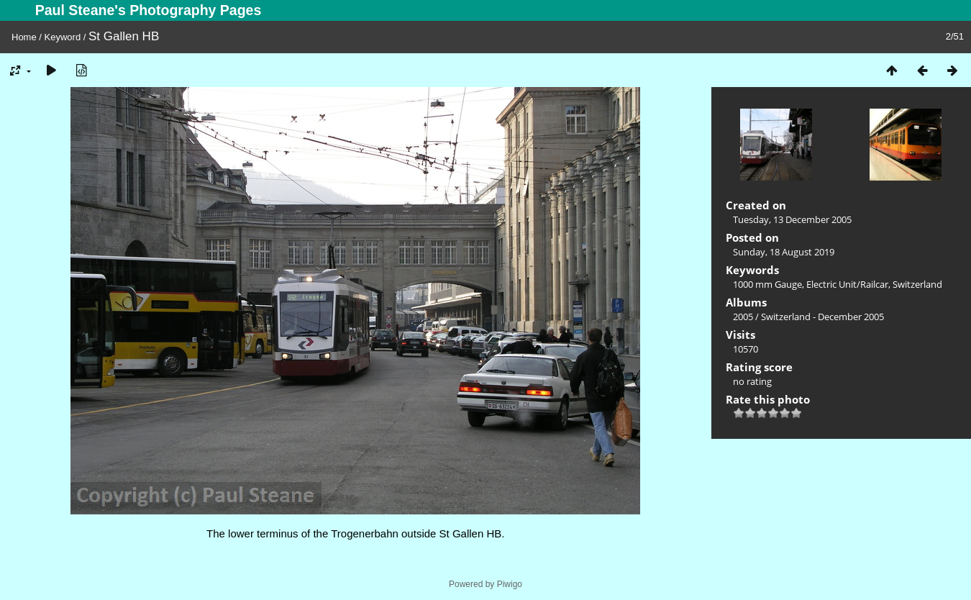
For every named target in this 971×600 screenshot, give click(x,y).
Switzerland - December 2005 (822, 316)
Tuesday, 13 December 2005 (792, 219)
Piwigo (509, 584)
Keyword (63, 37)
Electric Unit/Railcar (847, 284)
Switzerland (917, 284)
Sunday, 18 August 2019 (783, 251)
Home (24, 37)
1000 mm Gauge (767, 284)
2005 (743, 316)
